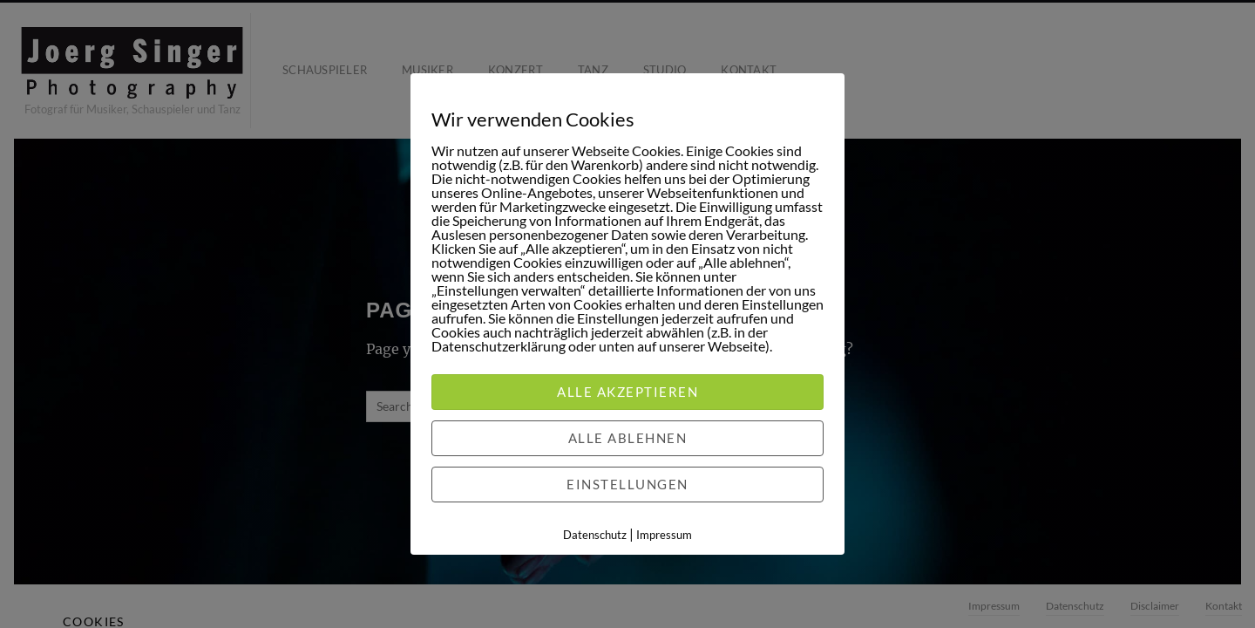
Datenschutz (595, 535)
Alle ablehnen (628, 438)
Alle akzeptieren (627, 391)
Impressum (664, 535)
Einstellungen (627, 484)
